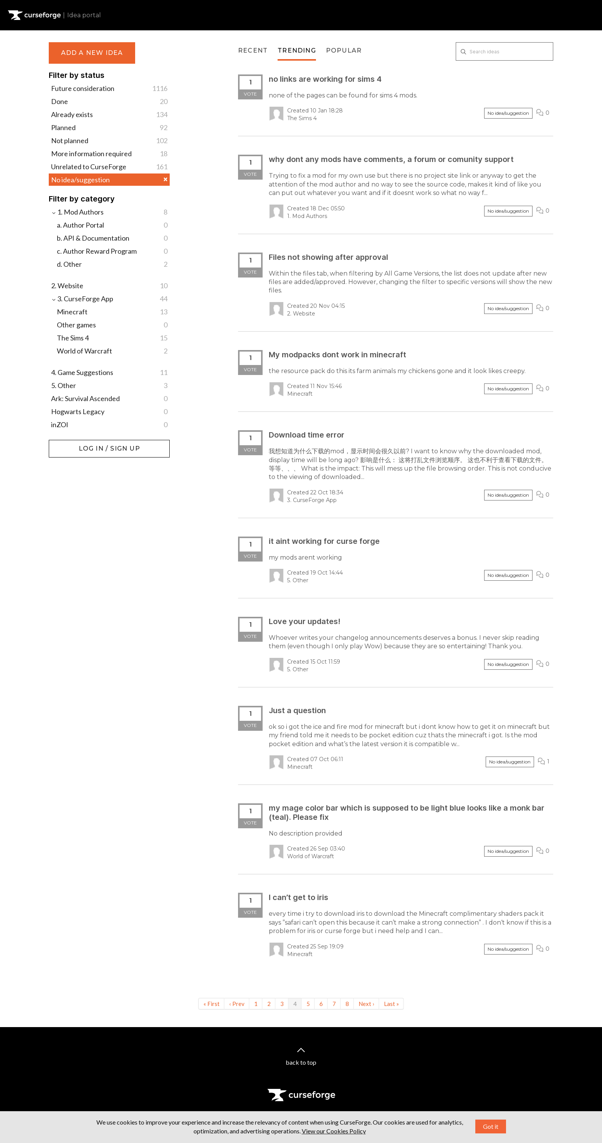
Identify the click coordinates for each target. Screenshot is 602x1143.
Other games (112, 324)
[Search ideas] (504, 51)
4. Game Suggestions (109, 372)
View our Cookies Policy (334, 1131)
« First (211, 1003)
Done (109, 101)
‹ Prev (237, 1003)
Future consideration (109, 88)
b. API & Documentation (112, 238)
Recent (253, 50)
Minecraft (112, 311)
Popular (344, 50)
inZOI (109, 424)
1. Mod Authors (109, 211)
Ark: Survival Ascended (109, 398)
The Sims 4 (112, 337)
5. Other (109, 385)
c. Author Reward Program (112, 251)
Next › (366, 1003)
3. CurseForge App (109, 298)
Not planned (109, 140)
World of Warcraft (112, 350)
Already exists (109, 114)
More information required (109, 153)
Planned (109, 127)
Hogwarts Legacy (109, 411)
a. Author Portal (112, 225)
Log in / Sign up (68, 443)
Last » (391, 1003)
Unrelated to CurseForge (109, 166)
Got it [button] (490, 1126)
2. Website (109, 285)
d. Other (112, 264)
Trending (297, 50)
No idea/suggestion (109, 179)
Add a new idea (92, 52)
